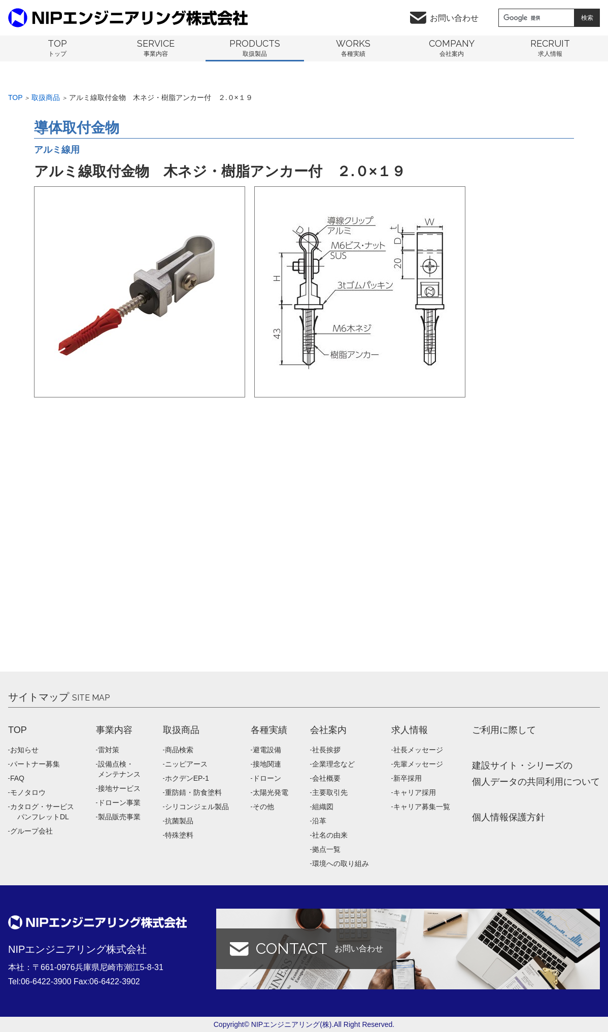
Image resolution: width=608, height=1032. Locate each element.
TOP (17, 730)
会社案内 (328, 730)
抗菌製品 (179, 821)
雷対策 (108, 750)
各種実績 (269, 730)
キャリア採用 (414, 792)
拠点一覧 (326, 849)
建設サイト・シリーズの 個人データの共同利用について (536, 773)
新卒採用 (407, 778)
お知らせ (24, 750)
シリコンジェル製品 (197, 807)
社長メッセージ (418, 750)
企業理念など (333, 764)
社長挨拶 (326, 750)
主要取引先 (330, 792)
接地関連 (267, 764)
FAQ (17, 778)
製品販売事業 (119, 817)
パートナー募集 (35, 764)
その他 (263, 807)
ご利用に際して (504, 730)
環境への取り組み (340, 863)
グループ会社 (31, 831)
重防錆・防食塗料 (193, 792)
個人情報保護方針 (508, 817)
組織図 (322, 807)
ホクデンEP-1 (187, 778)
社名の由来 (330, 835)
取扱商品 (45, 97)
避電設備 (267, 750)
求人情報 (409, 730)
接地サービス (119, 788)
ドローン (267, 778)
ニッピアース (186, 764)
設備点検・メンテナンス (119, 769)
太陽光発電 (270, 792)
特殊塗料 (179, 835)
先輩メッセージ (418, 764)
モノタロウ (28, 792)
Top (15, 97)
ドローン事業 (119, 802)
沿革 (319, 821)
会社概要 (326, 778)
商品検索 (179, 750)
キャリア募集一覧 (421, 807)
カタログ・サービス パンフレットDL (42, 812)
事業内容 (114, 730)
